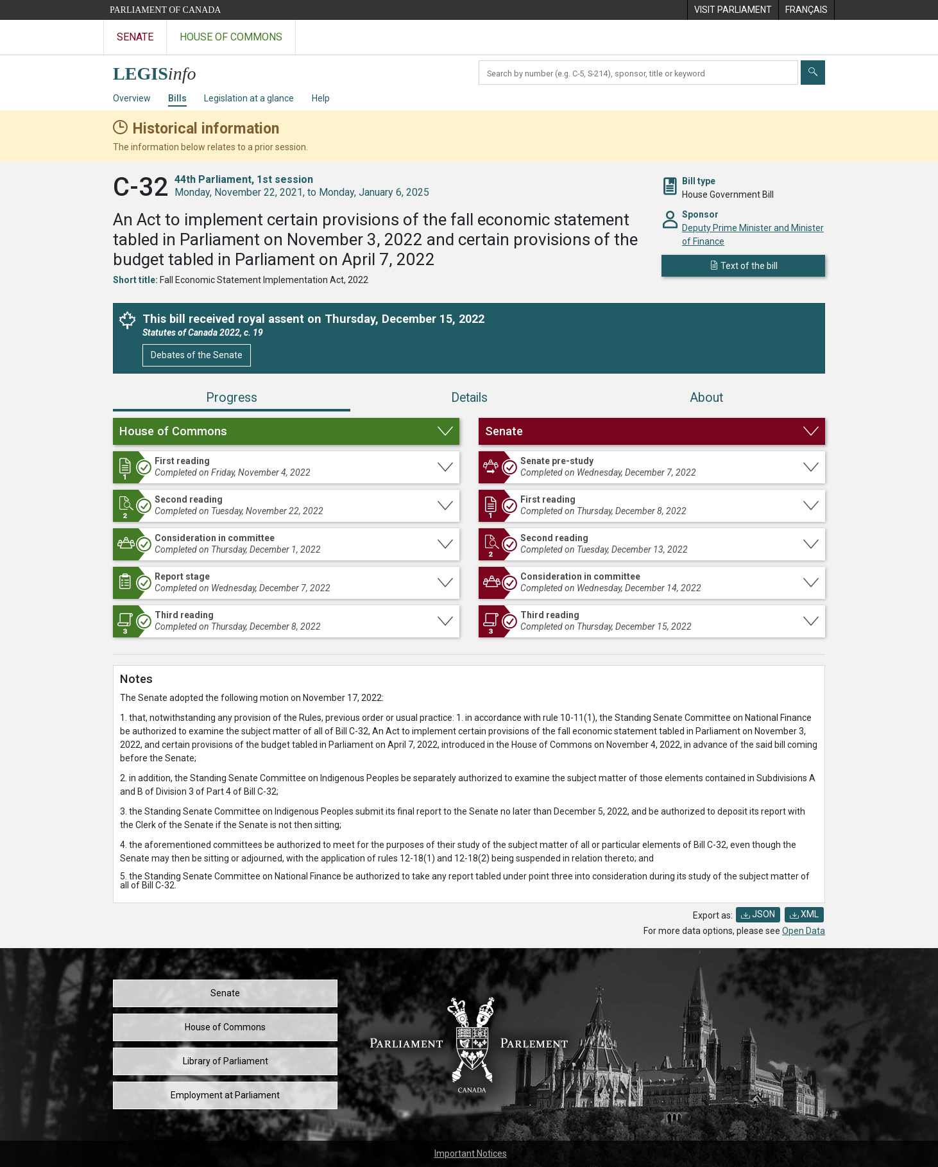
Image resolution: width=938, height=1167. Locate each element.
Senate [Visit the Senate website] (135, 37)
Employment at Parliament (225, 1095)
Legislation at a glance (249, 98)
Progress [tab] (231, 397)
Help (321, 98)
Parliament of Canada (165, 10)
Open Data (803, 931)
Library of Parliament (225, 1061)
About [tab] (706, 397)
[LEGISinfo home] (162, 70)
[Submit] (813, 72)
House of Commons (225, 1027)
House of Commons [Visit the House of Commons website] (231, 37)
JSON (758, 914)
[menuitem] (732, 10)
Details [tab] (469, 397)
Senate (225, 993)
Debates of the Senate (197, 355)
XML (804, 914)
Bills (177, 98)
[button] (286, 431)
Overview (132, 98)
